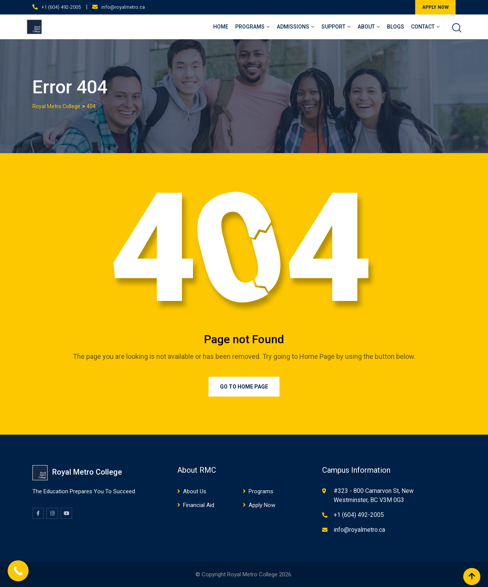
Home (220, 27)
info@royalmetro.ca (123, 7)
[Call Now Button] (18, 570)
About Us (194, 491)
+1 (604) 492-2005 (61, 7)
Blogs (395, 27)
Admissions (293, 27)
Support (333, 27)
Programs (250, 27)
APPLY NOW (435, 7)
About (366, 27)
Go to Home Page (244, 387)
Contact (423, 27)
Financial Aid (198, 505)
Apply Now (262, 505)
